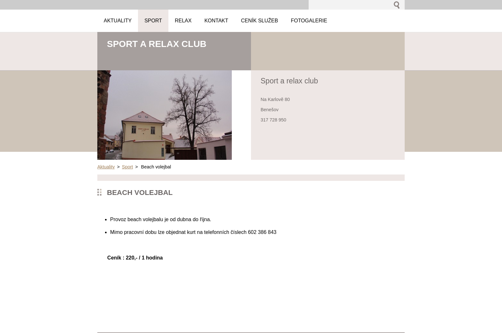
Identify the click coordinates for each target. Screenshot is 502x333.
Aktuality (106, 166)
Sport (127, 166)
